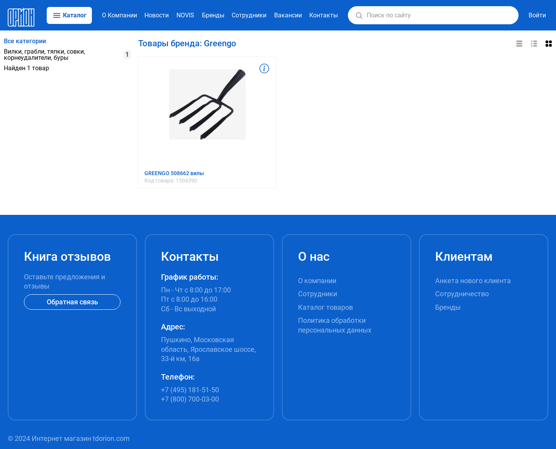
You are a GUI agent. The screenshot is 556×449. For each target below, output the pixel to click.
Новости (156, 15)
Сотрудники (249, 15)
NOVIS (185, 15)
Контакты (323, 15)
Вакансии (288, 15)
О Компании (119, 15)
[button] (359, 15)
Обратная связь (72, 302)
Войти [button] (537, 15)
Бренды (213, 15)
